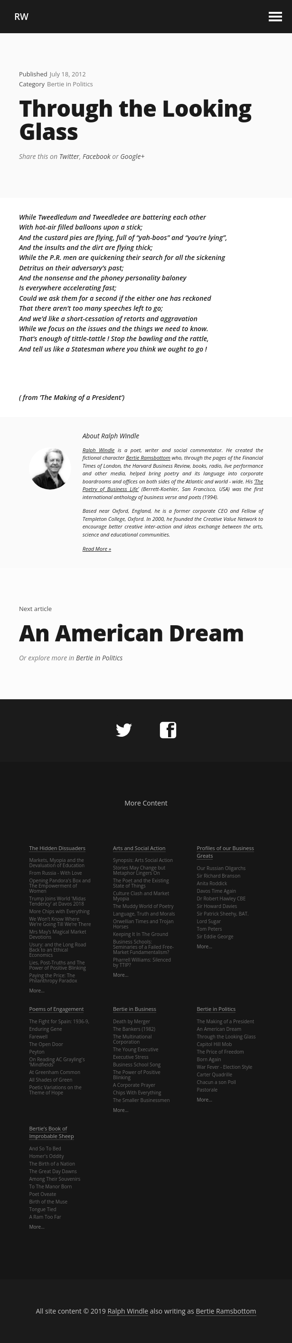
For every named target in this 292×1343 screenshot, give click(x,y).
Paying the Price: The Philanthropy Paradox (53, 978)
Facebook (97, 156)
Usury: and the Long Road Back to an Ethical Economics (57, 949)
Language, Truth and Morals (144, 913)
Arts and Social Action (139, 848)
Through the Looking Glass (135, 120)
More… (37, 990)
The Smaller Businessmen (141, 1100)
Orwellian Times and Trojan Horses (143, 924)
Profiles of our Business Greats (225, 852)
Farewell (38, 1036)
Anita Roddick (212, 883)
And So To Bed (45, 1148)
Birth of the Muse (48, 1201)
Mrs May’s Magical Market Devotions (57, 934)
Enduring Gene (45, 1029)
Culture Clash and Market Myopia (141, 896)
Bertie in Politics (70, 84)
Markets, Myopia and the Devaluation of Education (57, 863)
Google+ (132, 156)
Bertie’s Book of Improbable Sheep (51, 1132)
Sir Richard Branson (218, 875)
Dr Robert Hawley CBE (221, 898)
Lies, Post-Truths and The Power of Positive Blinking (57, 965)
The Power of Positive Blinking (136, 1075)
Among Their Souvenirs (54, 1179)
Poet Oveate (42, 1194)
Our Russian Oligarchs (221, 868)
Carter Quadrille (214, 1074)
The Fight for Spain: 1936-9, (59, 1021)
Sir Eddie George (215, 936)
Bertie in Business (134, 1008)
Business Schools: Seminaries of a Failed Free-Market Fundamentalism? (143, 946)
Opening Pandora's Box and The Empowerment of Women (59, 885)
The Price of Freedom (220, 1051)
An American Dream (131, 633)
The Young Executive (136, 1049)
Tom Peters (209, 929)
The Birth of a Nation (52, 1163)
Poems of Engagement (56, 1008)
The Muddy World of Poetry (143, 906)
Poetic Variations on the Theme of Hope (55, 1090)
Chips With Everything (137, 1092)
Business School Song (136, 1064)
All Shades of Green (50, 1079)
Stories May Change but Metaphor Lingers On (139, 870)
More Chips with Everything (59, 911)
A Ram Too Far (45, 1216)
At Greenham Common (54, 1072)
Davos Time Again (216, 891)
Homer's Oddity (46, 1156)
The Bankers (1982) (134, 1029)
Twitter (69, 156)
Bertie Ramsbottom (148, 457)
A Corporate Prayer (134, 1085)
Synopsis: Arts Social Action (143, 860)
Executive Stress (131, 1057)
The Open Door (46, 1044)
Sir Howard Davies (217, 906)
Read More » (97, 548)
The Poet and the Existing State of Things (141, 883)
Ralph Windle (99, 450)
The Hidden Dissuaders (57, 848)
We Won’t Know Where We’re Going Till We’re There (60, 921)
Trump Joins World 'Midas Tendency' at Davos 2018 (57, 901)
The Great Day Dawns (52, 1171)
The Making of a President (225, 1021)
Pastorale (207, 1089)
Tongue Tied (42, 1209)
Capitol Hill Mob (214, 1044)
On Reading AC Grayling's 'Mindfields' (57, 1062)
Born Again (209, 1059)
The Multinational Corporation (132, 1039)
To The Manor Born (50, 1186)
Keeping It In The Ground (140, 934)
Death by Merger (131, 1021)
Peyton (36, 1051)
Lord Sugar (209, 921)
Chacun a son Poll (216, 1082)
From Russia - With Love (55, 873)
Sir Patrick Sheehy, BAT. (222, 913)
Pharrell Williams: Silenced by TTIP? (142, 962)
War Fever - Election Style (224, 1067)
